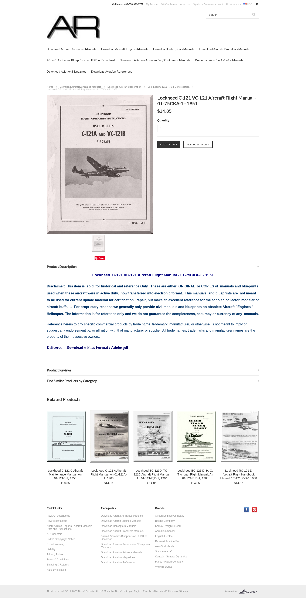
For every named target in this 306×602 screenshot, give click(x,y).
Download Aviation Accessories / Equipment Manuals (155, 60)
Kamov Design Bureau (168, 526)
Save (101, 258)
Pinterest (254, 509)
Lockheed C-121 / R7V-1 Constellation (169, 87)
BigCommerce (249, 591)
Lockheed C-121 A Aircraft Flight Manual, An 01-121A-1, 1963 (109, 474)
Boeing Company (165, 520)
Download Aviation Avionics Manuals (219, 60)
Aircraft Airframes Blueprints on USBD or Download (81, 60)
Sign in (196, 4)
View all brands (163, 566)
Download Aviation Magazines (66, 71)
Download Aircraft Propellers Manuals (224, 49)
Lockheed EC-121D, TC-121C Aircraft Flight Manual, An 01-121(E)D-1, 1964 (152, 474)
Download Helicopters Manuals (173, 49)
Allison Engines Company (169, 515)
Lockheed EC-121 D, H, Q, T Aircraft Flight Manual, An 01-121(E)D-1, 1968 (195, 474)
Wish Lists (185, 4)
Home (50, 87)
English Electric (164, 536)
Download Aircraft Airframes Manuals (71, 49)
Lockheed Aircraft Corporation (124, 87)
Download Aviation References (111, 71)
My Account (152, 4)
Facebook (246, 509)
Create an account (213, 4)
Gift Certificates (169, 4)
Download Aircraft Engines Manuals (124, 49)
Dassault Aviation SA (167, 541)
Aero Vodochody (164, 546)
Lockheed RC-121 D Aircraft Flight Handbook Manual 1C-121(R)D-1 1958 (238, 474)
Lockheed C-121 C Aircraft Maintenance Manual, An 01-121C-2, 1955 (65, 474)
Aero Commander (165, 531)
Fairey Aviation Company (169, 561)
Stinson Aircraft (163, 551)
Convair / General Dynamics (171, 556)
